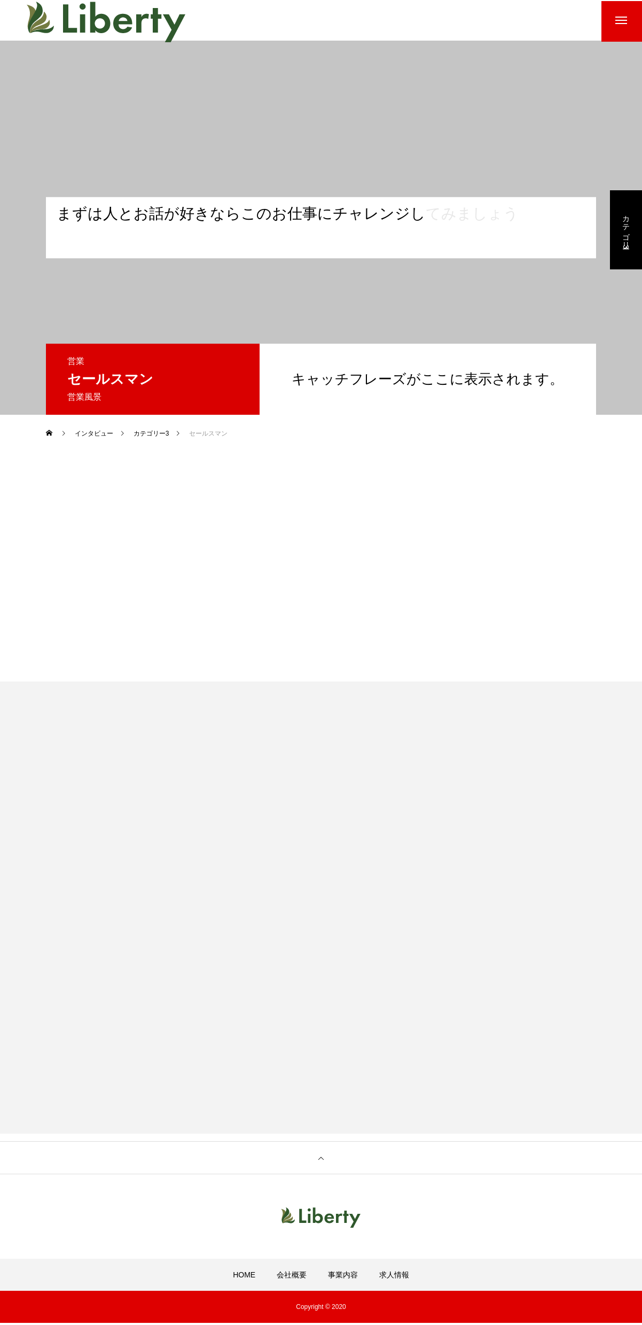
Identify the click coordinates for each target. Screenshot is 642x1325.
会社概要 (292, 1277)
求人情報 (394, 1277)
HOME (244, 1277)
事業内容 (343, 1277)
